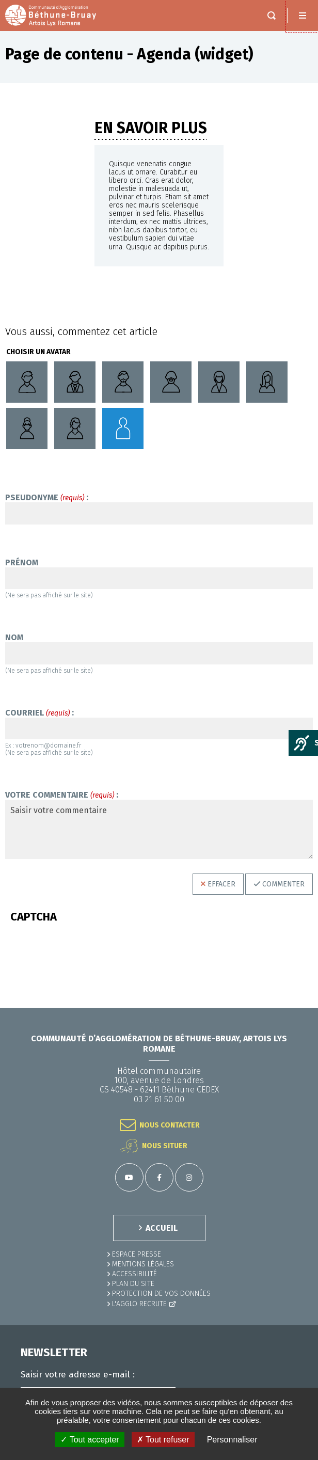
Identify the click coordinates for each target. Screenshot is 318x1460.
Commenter (283, 884)
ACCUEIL (162, 1228)
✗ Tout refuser (163, 1439)
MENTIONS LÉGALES (143, 1264)
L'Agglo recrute (139, 1303)
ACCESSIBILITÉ (134, 1273)
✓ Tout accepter (89, 1439)
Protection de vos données (161, 1293)
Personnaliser (232, 1439)
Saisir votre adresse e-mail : (78, 1375)
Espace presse (136, 1254)
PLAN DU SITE (133, 1283)
